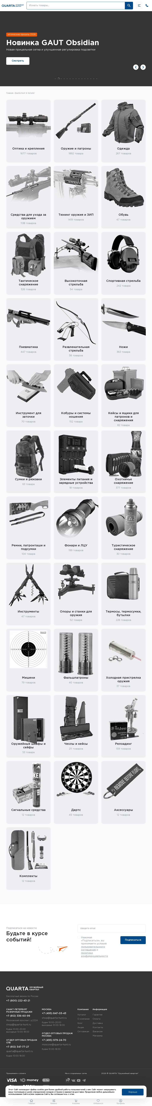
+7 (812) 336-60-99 (18, 1016)
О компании (83, 1019)
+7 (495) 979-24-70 (54, 1040)
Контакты (98, 1027)
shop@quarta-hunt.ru (18, 1025)
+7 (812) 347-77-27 (17, 1047)
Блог (80, 1023)
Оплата (96, 1019)
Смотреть (18, 61)
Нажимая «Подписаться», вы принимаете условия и (94, 946)
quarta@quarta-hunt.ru (19, 1051)
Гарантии (97, 1015)
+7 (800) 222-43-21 (18, 1001)
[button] (135, 67)
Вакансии (98, 1032)
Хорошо (132, 1092)
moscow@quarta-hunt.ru (56, 1045)
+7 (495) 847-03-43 (54, 1013)
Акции (80, 1027)
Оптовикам (83, 1032)
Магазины (98, 1036)
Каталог (81, 1015)
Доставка (98, 1023)
